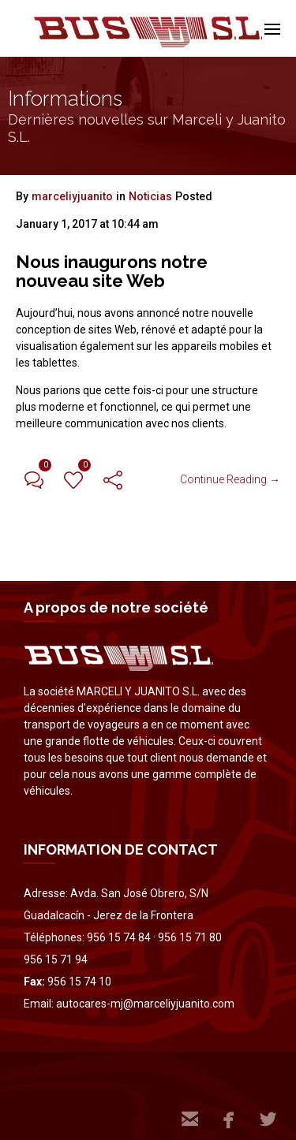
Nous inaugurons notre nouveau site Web (112, 271)
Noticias (150, 196)
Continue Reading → (230, 479)
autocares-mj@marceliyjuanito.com (145, 1003)
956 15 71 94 (56, 959)
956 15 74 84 (119, 937)
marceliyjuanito (72, 196)
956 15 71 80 (190, 937)
